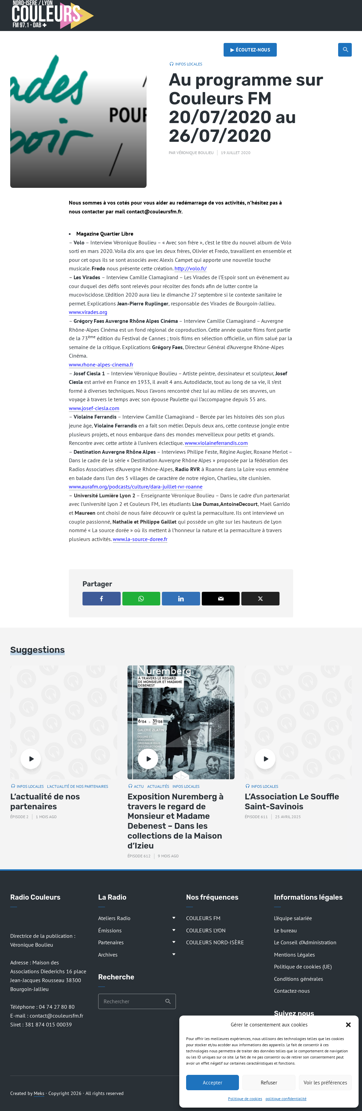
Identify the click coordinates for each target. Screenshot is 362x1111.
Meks (39, 1093)
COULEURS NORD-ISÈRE (215, 942)
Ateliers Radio (114, 918)
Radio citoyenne (318, 36)
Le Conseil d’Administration (305, 942)
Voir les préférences (325, 1082)
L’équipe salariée (293, 918)
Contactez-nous (292, 990)
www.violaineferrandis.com (216, 442)
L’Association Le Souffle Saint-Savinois (292, 801)
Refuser (269, 1082)
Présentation (52, 36)
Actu (139, 786)
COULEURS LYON (206, 930)
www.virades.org (88, 312)
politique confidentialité (286, 1098)
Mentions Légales (294, 954)
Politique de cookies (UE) (303, 966)
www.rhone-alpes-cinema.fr (101, 364)
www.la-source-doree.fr (140, 539)
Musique (233, 36)
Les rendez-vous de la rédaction (169, 36)
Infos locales (188, 63)
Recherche (346, 50)
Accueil (18, 36)
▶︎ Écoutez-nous (250, 50)
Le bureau (285, 930)
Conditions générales (298, 978)
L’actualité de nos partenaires (45, 801)
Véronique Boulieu (195, 152)
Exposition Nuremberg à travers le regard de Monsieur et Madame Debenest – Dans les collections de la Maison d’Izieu (175, 821)
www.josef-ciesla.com (94, 408)
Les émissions (100, 36)
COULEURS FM (203, 918)
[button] (348, 1024)
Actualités (271, 36)
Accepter (212, 1082)
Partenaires (111, 942)
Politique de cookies (245, 1098)
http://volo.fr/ (191, 268)
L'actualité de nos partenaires (77, 786)
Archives (108, 954)
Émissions (110, 930)
